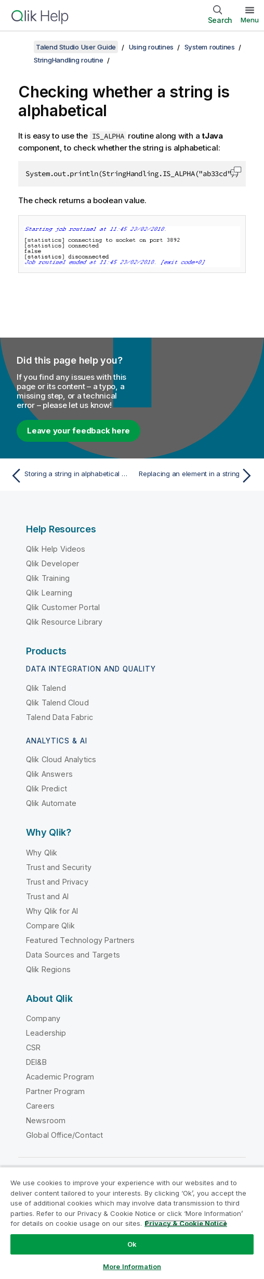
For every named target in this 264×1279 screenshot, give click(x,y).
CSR (33, 1047)
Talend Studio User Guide (76, 47)
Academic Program (60, 1076)
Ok (132, 1244)
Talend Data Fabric (59, 717)
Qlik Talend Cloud (57, 702)
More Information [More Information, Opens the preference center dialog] (132, 1266)
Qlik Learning (49, 592)
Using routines (151, 47)
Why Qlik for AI (52, 911)
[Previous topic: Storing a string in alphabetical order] (68, 475)
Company (43, 1018)
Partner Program (55, 1091)
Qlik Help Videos (56, 548)
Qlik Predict (46, 788)
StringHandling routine (68, 60)
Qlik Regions (48, 969)
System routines (209, 47)
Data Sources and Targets (73, 954)
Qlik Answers (49, 773)
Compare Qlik (50, 925)
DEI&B (36, 1062)
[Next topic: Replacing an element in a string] (195, 475)
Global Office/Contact (64, 1135)
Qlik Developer (52, 563)
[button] (236, 171)
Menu (250, 20)
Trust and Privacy (57, 881)
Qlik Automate (51, 803)
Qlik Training (48, 578)
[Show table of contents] (21, 47)
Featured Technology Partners (80, 940)
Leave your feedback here (78, 431)
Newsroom (45, 1120)
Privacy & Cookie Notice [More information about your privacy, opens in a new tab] (185, 1223)
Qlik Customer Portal (63, 607)
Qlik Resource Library (64, 621)
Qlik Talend (46, 688)
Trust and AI (47, 896)
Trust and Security (58, 867)
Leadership (46, 1032)
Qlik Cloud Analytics (61, 759)
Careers (40, 1105)
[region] (132, 1222)
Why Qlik (41, 852)
